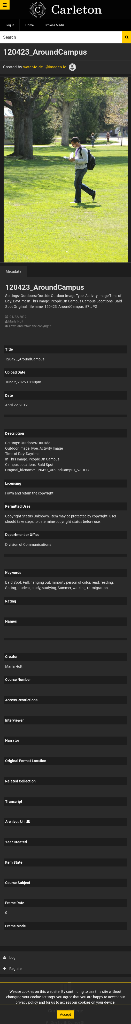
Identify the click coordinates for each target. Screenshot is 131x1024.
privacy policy (27, 1002)
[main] (65, 523)
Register (13, 968)
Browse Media (55, 25)
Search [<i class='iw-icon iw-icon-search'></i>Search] (126, 37)
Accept (65, 1014)
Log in (10, 25)
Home (29, 25)
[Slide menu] (5, 5)
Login (11, 957)
